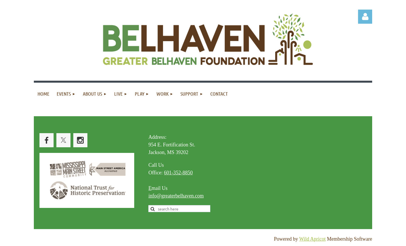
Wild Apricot (312, 239)
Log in (365, 17)
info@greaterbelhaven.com (176, 196)
